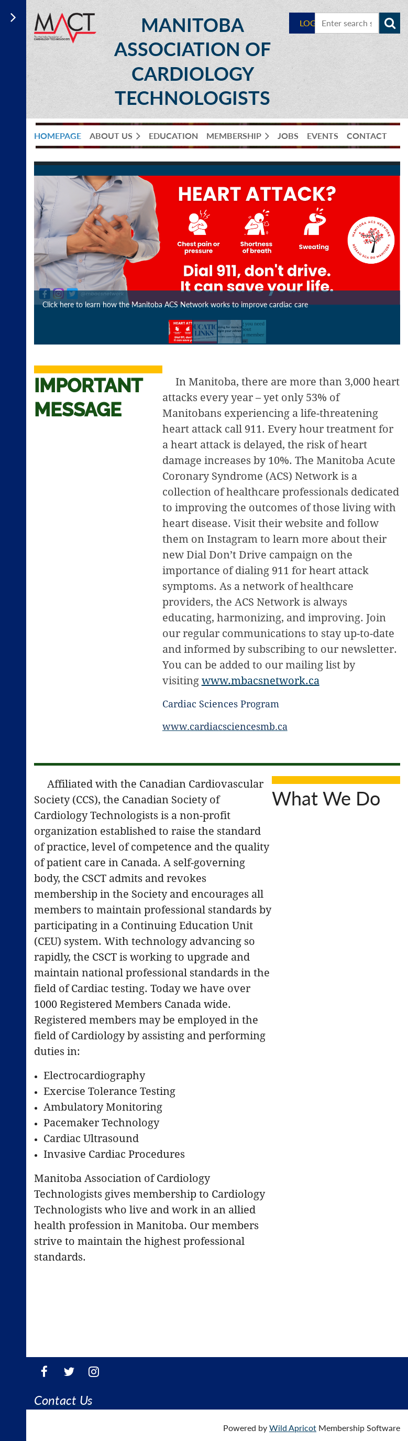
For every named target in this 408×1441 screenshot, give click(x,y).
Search (389, 23)
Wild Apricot (292, 1428)
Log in (313, 23)
